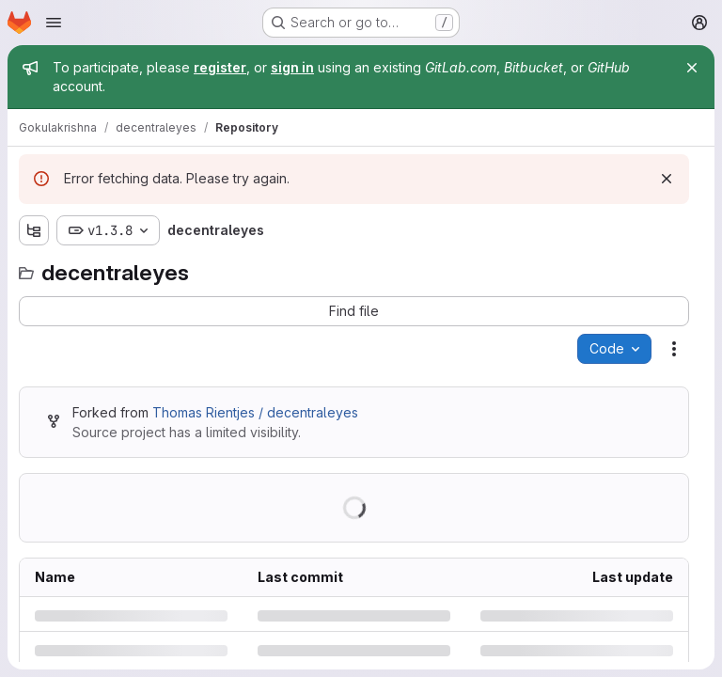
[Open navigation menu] (54, 23)
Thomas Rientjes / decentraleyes (255, 412)
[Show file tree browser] (34, 230)
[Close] (692, 67)
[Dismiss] (666, 178)
